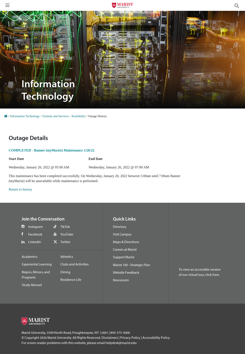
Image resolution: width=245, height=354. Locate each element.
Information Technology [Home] (25, 116)
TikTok (65, 226)
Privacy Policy (130, 337)
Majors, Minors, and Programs (36, 274)
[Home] (6, 116)
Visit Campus (122, 234)
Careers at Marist (125, 249)
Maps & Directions (126, 242)
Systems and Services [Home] (55, 116)
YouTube (66, 234)
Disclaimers (109, 337)
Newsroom (121, 280)
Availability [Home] (78, 116)
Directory (119, 226)
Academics (29, 256)
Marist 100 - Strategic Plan (131, 265)
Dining (65, 272)
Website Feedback (126, 272)
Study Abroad (32, 285)
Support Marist (123, 257)
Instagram (35, 226)
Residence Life (70, 279)
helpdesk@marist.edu (121, 343)
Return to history (20, 189)
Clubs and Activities (74, 264)
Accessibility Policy (156, 337)
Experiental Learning (37, 264)
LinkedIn (34, 242)
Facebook (35, 234)
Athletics (66, 256)
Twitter (65, 242)
